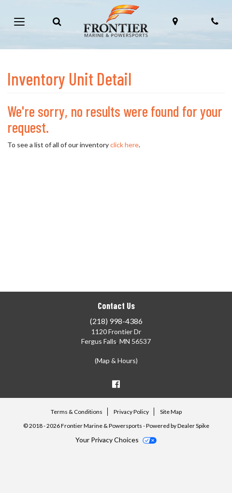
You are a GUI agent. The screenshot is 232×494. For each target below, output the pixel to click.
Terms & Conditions (76, 411)
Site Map (171, 411)
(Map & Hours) (116, 360)
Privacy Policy (131, 411)
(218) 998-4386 (116, 320)
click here (124, 145)
